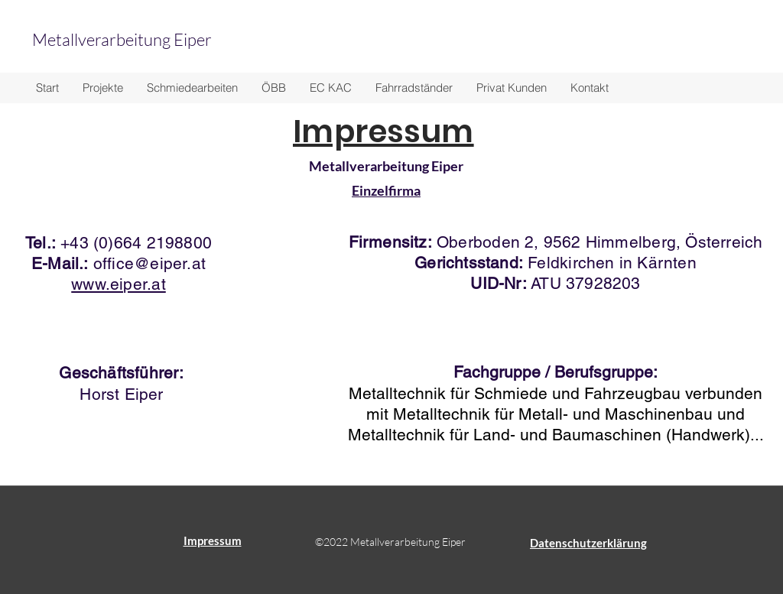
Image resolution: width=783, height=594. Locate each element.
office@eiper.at (149, 263)
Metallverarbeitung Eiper (123, 39)
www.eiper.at (118, 284)
